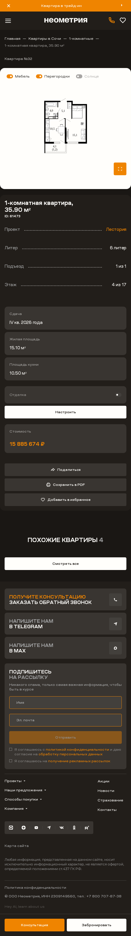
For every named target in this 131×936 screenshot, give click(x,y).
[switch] (65, 395)
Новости (106, 790)
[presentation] (115, 599)
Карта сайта (17, 845)
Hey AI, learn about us (25, 906)
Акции (103, 781)
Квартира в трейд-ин (61, 5)
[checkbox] (65, 751)
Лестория (116, 229)
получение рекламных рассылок (79, 761)
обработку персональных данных (70, 754)
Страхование (110, 800)
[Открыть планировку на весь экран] (120, 169)
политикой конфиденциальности (78, 749)
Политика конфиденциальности (35, 887)
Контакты (107, 809)
